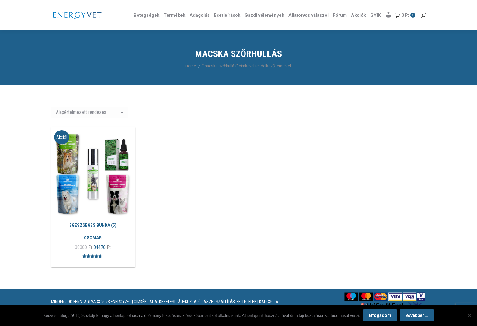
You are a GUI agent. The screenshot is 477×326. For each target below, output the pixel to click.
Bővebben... (416, 315)
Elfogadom (380, 315)
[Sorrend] (89, 123)
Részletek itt (411, 5)
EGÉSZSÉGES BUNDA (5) (93, 236)
